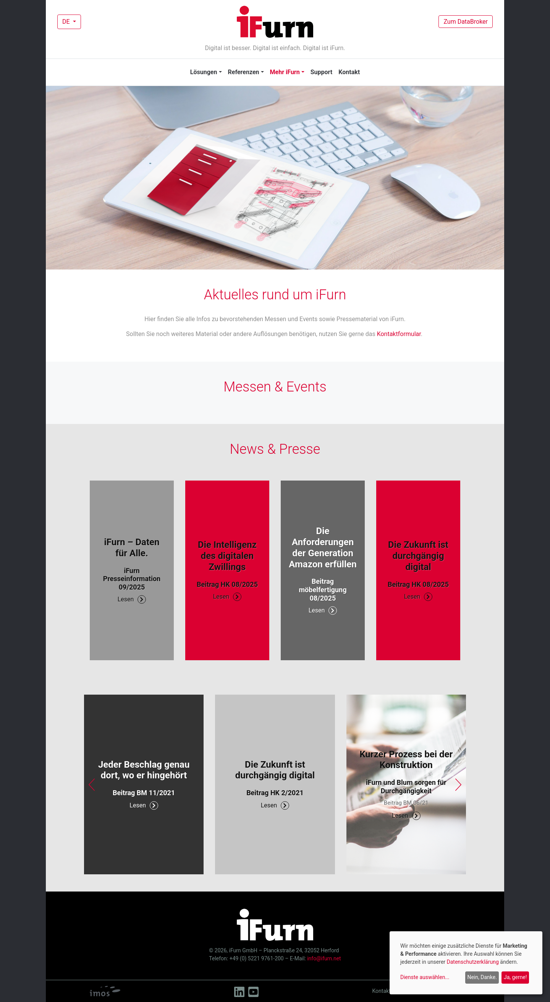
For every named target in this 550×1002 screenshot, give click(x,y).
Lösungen (203, 72)
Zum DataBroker (465, 21)
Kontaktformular (399, 334)
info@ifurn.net (324, 958)
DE (66, 21)
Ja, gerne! (515, 977)
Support (322, 72)
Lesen (132, 599)
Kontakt (349, 72)
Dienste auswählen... (425, 977)
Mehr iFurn (285, 72)
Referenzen (243, 72)
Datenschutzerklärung (473, 962)
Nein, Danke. (482, 977)
